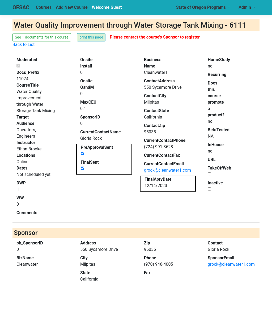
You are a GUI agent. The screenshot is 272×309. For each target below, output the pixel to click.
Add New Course (72, 7)
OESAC (20, 7)
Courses (44, 7)
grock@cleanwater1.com (167, 170)
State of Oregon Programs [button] (201, 7)
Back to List (23, 44)
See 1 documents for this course (42, 37)
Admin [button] (245, 7)
